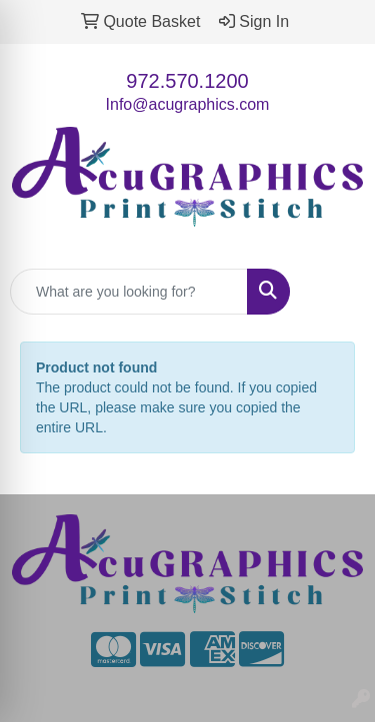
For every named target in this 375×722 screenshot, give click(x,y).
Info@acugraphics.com (188, 104)
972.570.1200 (187, 81)
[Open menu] (335, 292)
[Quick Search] (129, 292)
